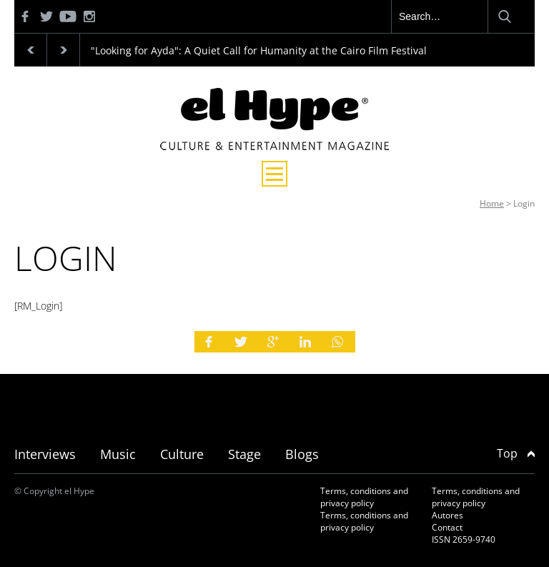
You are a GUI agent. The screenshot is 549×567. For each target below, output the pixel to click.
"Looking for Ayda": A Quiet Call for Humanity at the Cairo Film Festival (259, 50)
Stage (244, 454)
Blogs (302, 454)
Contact (447, 527)
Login (524, 203)
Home (492, 203)
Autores (447, 515)
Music (118, 454)
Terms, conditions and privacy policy (364, 497)
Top (516, 453)
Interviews (45, 454)
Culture (182, 454)
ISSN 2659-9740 (463, 539)
